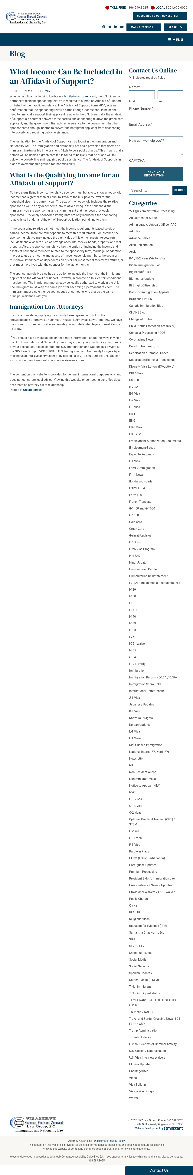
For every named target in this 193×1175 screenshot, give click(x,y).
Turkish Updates (140, 1037)
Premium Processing (143, 872)
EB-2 (132, 420)
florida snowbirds (140, 481)
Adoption (135, 231)
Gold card (135, 522)
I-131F (133, 610)
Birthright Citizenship (143, 285)
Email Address (140, 124)
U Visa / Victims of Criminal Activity (153, 1044)
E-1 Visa (134, 393)
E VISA (133, 387)
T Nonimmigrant (140, 986)
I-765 (132, 650)
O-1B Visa (135, 806)
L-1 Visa (134, 731)
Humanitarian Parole (143, 569)
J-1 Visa (134, 697)
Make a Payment (142, 27)
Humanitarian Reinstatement (148, 576)
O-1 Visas (135, 799)
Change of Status (140, 319)
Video (133, 1078)
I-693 (132, 630)
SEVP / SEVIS (138, 946)
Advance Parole (139, 238)
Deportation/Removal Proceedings (152, 360)
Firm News (136, 474)
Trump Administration (143, 1030)
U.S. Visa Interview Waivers (147, 1057)
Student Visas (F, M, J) (144, 980)
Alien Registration (141, 245)
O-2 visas (135, 812)
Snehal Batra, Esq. (141, 953)
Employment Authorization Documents (155, 441)
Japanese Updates (141, 704)
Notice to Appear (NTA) (144, 785)
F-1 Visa (134, 461)
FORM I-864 (137, 488)
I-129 (132, 589)
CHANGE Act (137, 312)
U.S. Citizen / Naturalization (147, 1051)
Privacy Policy (116, 1140)
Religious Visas (139, 919)
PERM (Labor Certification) (147, 858)
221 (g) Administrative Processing (152, 211)
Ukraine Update (139, 1064)
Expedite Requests (141, 454)
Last (160, 101)
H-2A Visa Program (142, 549)
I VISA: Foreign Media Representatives (154, 583)
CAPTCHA (137, 160)
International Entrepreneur (146, 691)
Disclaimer (100, 1140)
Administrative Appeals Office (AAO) (153, 224)
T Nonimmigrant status (144, 993)
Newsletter (136, 758)
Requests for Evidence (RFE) (148, 926)
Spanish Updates (140, 973)
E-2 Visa (134, 400)
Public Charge (138, 899)
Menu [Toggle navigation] (177, 40)
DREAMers (136, 373)
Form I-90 (135, 495)
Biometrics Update (141, 278)
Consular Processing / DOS (147, 333)
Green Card (136, 529)
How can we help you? (146, 140)
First (132, 101)
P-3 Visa (134, 844)
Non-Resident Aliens (142, 772)
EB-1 (132, 414)
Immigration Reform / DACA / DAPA (153, 677)
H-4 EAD (134, 556)
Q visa (133, 905)
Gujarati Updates (140, 535)
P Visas (134, 831)
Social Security (139, 966)
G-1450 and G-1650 (142, 508)
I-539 (132, 623)
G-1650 (134, 515)
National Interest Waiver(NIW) (149, 752)
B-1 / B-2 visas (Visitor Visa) (147, 258)
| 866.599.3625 (129, 7)
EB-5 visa (135, 434)
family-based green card (80, 96)
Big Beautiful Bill (140, 272)
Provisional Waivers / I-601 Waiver (152, 892)
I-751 (132, 637)
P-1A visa (135, 838)
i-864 (132, 657)
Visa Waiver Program (143, 1091)
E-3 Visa (134, 407)
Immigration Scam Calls (145, 684)
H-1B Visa (135, 542)
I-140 (132, 616)
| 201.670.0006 (171, 7)
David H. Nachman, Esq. (145, 346)
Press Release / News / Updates (150, 885)
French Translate (140, 501)
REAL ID (134, 912)
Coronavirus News (141, 339)
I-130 (132, 596)
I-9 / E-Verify (137, 664)
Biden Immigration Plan (144, 265)
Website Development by (158, 1128)
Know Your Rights (141, 718)
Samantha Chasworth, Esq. (147, 932)
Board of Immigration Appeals (149, 292)
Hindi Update (137, 562)
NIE (131, 765)
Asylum (134, 251)
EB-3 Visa (135, 427)
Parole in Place (139, 851)
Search (173, 27)
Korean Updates (139, 725)
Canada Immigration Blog (146, 306)
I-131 (132, 603)
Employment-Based (142, 447)
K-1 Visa (134, 711)
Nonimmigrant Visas (142, 779)
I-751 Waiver (137, 643)
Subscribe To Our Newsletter (158, 16)
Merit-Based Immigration (145, 745)
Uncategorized (33, 390)
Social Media (137, 959)
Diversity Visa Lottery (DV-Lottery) (151, 366)
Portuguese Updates (142, 865)
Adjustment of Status (143, 218)
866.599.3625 (96, 1160)
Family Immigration (142, 468)
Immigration (137, 670)
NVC (132, 792)
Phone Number (141, 108)
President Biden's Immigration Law (152, 878)
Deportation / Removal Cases (148, 353)
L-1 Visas (135, 738)
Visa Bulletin (137, 1084)
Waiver (133, 1098)
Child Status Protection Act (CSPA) (152, 326)
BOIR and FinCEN (140, 299)
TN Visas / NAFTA (141, 1012)
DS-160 (134, 380)
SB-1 (132, 939)
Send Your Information (154, 174)
